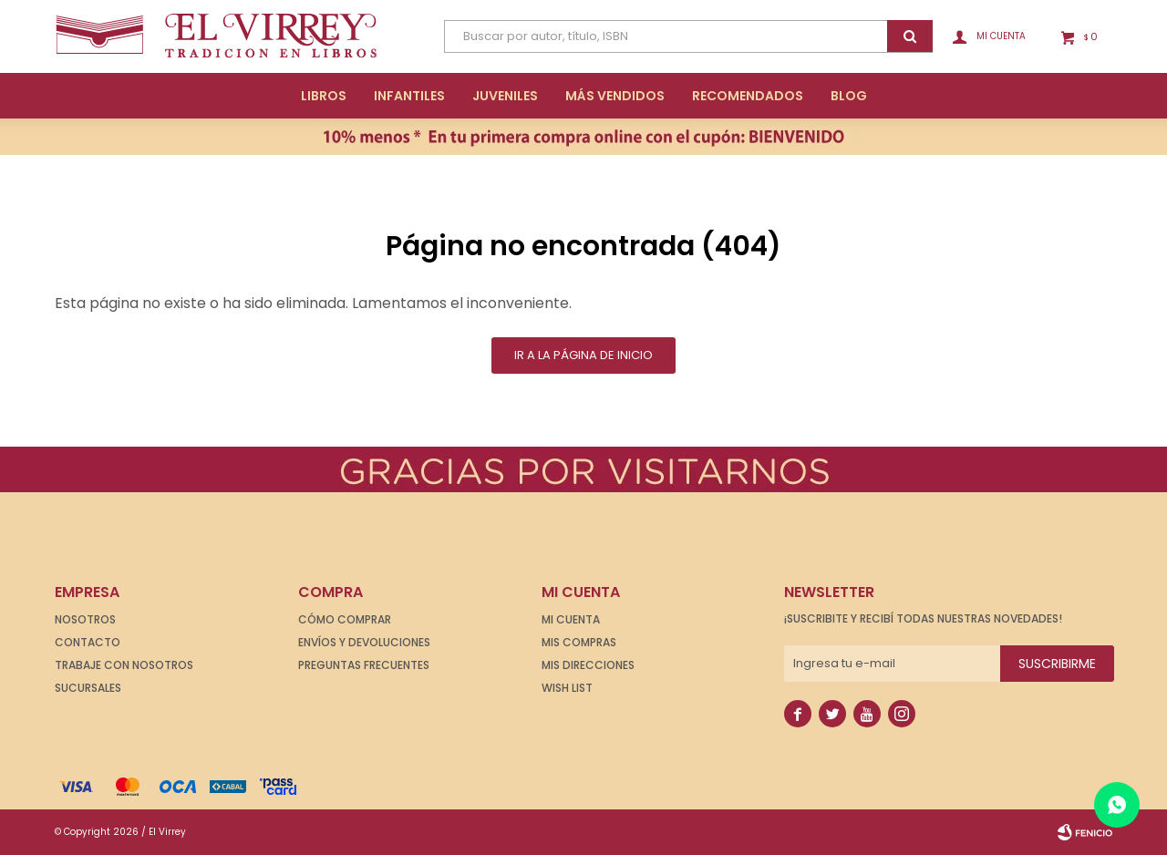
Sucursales (88, 687)
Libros (323, 96)
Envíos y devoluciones (364, 642)
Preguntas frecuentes (363, 665)
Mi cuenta (571, 619)
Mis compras (579, 642)
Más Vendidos (615, 96)
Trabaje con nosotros (124, 665)
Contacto (87, 642)
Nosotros (85, 619)
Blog (849, 96)
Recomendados (747, 96)
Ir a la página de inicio (583, 355)
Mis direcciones (588, 665)
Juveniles (505, 96)
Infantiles (409, 96)
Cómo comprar (344, 619)
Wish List (567, 687)
